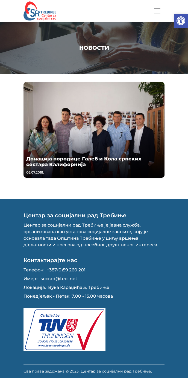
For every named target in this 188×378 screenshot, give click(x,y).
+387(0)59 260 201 (66, 269)
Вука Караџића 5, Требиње (78, 287)
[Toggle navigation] (157, 11)
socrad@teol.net (59, 278)
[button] (181, 21)
